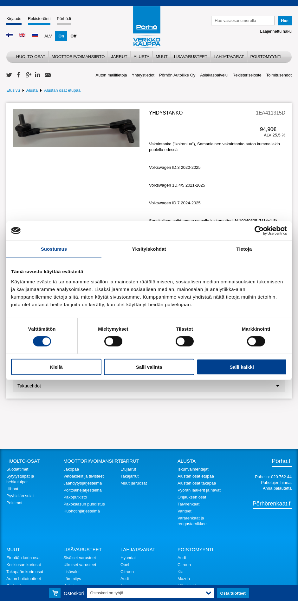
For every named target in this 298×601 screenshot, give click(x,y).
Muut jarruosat (133, 483)
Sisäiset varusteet (79, 557)
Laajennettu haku (276, 31)
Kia (181, 571)
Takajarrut (129, 476)
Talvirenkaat (188, 504)
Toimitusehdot (279, 75)
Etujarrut (128, 469)
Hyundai (128, 557)
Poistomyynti (266, 56)
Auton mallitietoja (111, 75)
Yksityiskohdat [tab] (149, 249)
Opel (124, 564)
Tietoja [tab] (244, 249)
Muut (162, 56)
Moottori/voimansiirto (78, 56)
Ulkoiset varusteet (79, 564)
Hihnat (12, 488)
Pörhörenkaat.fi (272, 503)
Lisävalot (71, 571)
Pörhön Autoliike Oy (177, 75)
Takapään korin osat (24, 571)
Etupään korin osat (23, 557)
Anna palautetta (277, 488)
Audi (124, 578)
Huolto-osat (30, 56)
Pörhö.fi (64, 18)
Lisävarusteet (190, 56)
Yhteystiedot (143, 75)
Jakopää (71, 469)
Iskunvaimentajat (193, 469)
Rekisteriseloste (247, 75)
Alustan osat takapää (197, 483)
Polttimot (14, 502)
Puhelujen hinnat (276, 482)
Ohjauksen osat (192, 497)
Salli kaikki (242, 366)
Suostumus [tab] (54, 249)
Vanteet (184, 511)
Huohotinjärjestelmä (81, 511)
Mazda (184, 578)
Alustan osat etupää (62, 90)
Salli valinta (149, 366)
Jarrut (119, 56)
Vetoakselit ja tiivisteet (83, 476)
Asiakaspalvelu (214, 75)
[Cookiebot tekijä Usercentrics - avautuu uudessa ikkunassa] (259, 230)
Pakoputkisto (75, 497)
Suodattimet (17, 469)
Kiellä (56, 366)
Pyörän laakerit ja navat (199, 490)
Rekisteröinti (39, 18)
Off (73, 36)
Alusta (142, 56)
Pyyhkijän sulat (20, 495)
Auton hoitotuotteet (23, 578)
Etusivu (13, 90)
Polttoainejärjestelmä (82, 490)
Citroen (127, 571)
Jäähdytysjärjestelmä (82, 483)
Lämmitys (72, 578)
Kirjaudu (14, 18)
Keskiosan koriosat (23, 564)
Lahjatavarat (229, 56)
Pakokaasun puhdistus (84, 504)
